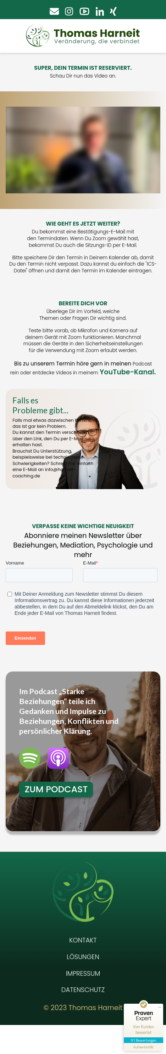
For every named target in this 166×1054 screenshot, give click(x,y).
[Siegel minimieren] (159, 1007)
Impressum (83, 1002)
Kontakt (82, 969)
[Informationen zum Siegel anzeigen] (143, 1047)
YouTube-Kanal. (128, 372)
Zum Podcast (56, 818)
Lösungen (83, 985)
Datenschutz (83, 1018)
